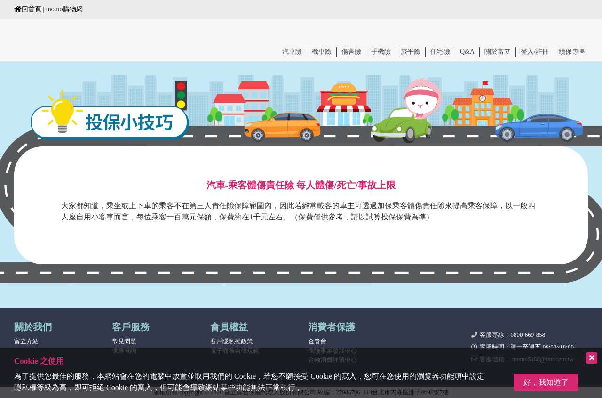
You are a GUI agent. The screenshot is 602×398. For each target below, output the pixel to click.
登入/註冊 (535, 51)
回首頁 (27, 9)
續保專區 (572, 51)
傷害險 (351, 51)
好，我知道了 (546, 382)
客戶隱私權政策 (231, 341)
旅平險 (410, 51)
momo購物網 (64, 9)
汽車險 (292, 51)
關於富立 (497, 51)
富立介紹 (26, 341)
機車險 (322, 51)
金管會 (317, 341)
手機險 (381, 51)
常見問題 (124, 341)
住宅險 (440, 51)
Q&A (467, 51)
